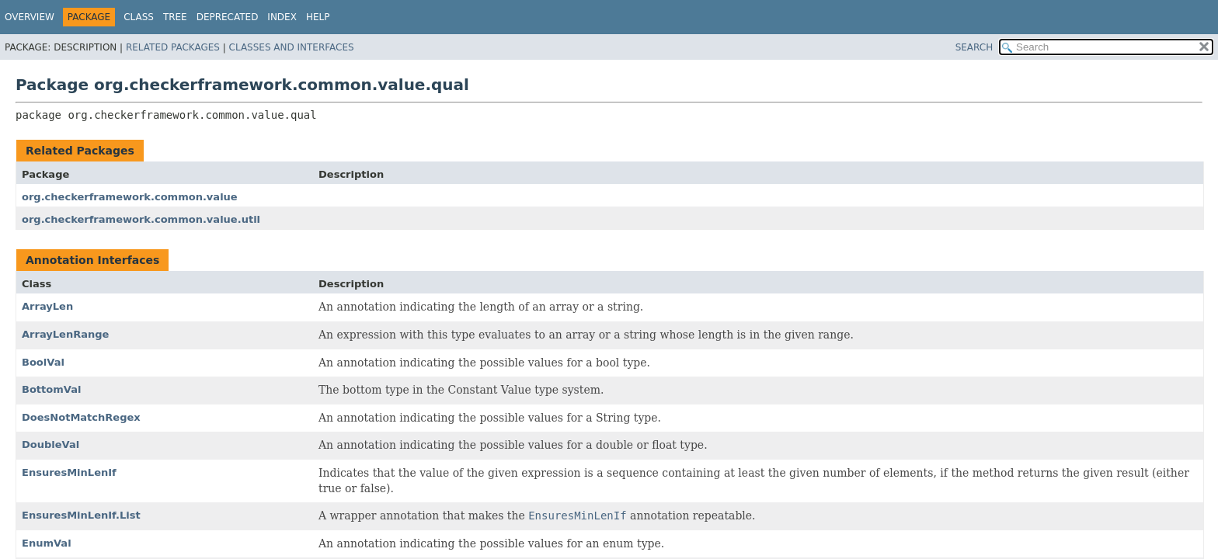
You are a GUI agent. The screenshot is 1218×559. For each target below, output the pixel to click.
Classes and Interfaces (291, 47)
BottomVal (51, 389)
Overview (29, 17)
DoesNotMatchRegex (81, 417)
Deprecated (228, 17)
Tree (175, 17)
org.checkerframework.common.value (130, 197)
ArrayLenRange (65, 334)
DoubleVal (50, 444)
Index (282, 17)
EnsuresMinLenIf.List (81, 515)
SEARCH (974, 47)
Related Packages (173, 47)
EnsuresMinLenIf (69, 472)
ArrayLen (47, 306)
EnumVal (46, 543)
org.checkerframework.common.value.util (141, 219)
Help (318, 17)
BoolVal (43, 362)
